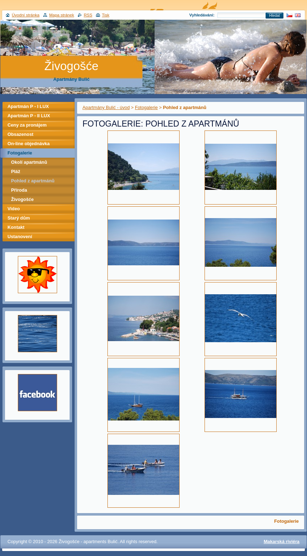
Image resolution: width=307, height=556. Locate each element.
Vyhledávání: (202, 15)
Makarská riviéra (282, 541)
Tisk (106, 15)
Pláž (15, 171)
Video (13, 208)
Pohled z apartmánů (33, 180)
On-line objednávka (28, 143)
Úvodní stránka (25, 15)
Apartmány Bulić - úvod (106, 107)
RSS (88, 15)
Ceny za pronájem (27, 125)
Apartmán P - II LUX (28, 115)
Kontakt (16, 227)
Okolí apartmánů (29, 162)
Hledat (274, 16)
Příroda (19, 190)
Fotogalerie (146, 107)
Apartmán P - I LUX (28, 106)
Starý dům (18, 218)
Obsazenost (20, 134)
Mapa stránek (61, 15)
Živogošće (22, 199)
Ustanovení (19, 236)
